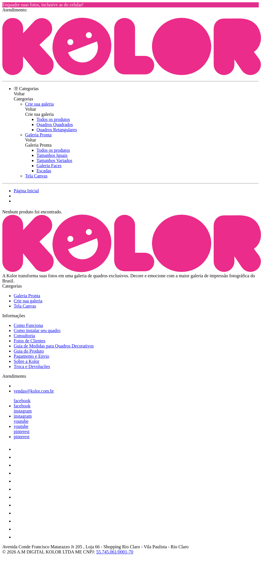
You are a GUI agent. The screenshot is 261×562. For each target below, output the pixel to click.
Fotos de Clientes (29, 340)
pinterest (21, 431)
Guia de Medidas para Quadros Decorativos (54, 345)
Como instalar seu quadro (37, 330)
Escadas (44, 170)
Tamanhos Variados (54, 160)
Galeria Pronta (38, 134)
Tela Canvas (36, 175)
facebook (22, 400)
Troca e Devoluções (32, 366)
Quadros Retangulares (57, 129)
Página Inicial (26, 190)
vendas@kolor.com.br (34, 391)
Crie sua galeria (39, 104)
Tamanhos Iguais (52, 155)
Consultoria (24, 335)
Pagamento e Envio (31, 356)
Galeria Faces (49, 165)
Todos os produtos (53, 119)
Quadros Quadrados (55, 124)
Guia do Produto (29, 351)
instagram (23, 411)
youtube (21, 421)
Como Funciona (28, 325)
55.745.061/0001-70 (114, 551)
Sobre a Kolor (26, 361)
